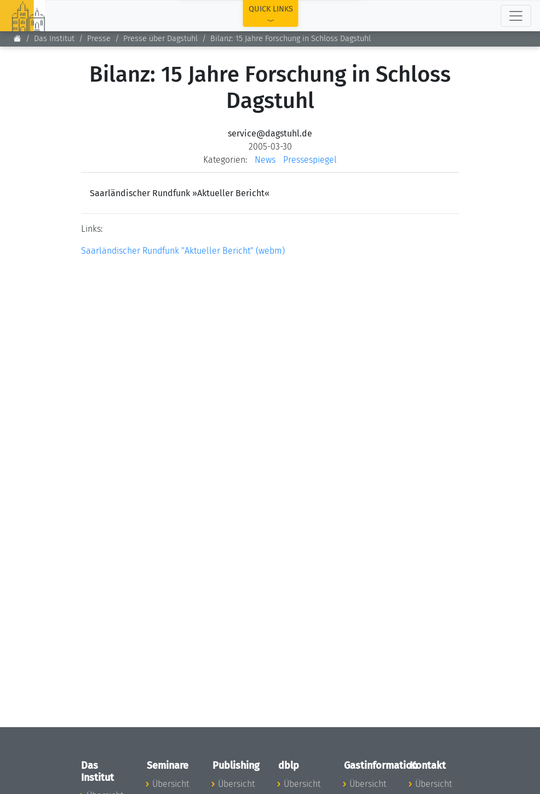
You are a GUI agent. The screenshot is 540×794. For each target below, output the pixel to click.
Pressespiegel (310, 160)
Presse (99, 38)
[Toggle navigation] (516, 16)
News (265, 160)
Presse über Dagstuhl (160, 38)
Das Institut (54, 38)
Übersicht (170, 784)
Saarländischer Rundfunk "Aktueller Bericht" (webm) (183, 250)
